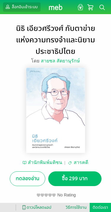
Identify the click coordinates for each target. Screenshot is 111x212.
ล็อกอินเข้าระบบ (21, 7)
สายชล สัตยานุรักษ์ (60, 60)
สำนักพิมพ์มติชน (45, 162)
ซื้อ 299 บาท (75, 179)
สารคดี (81, 162)
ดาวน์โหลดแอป (35, 207)
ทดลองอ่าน (27, 179)
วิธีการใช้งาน (76, 207)
